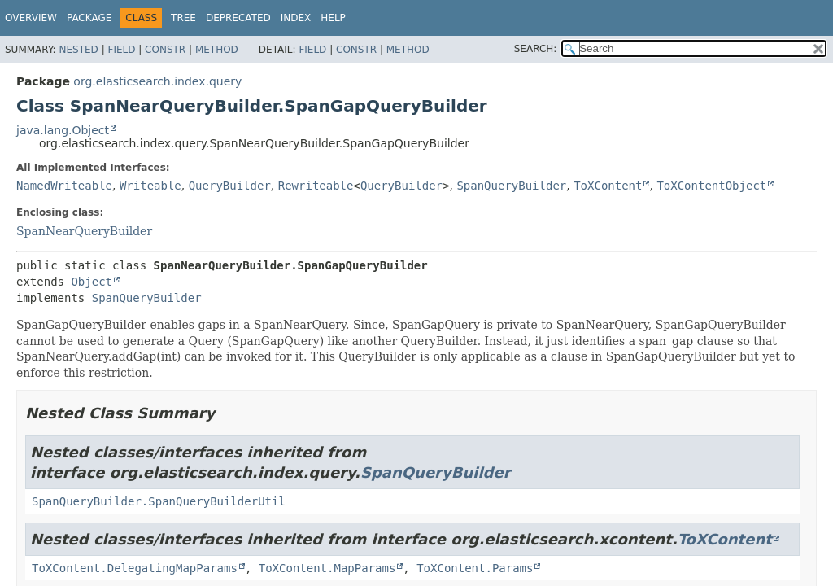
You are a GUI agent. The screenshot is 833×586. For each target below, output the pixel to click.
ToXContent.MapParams (327, 568)
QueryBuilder (230, 185)
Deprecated (238, 18)
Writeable (150, 185)
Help (333, 18)
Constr (165, 49)
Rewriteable (316, 185)
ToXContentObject (711, 185)
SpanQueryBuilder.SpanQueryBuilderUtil (159, 501)
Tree (183, 18)
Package (89, 18)
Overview (31, 18)
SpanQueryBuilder (511, 185)
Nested (78, 49)
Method (216, 49)
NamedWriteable (64, 185)
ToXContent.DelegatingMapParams (135, 568)
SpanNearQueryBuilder (84, 231)
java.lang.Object (62, 130)
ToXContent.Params (474, 568)
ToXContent (608, 185)
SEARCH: (535, 49)
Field (121, 49)
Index (296, 18)
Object (91, 281)
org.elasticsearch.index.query (157, 81)
